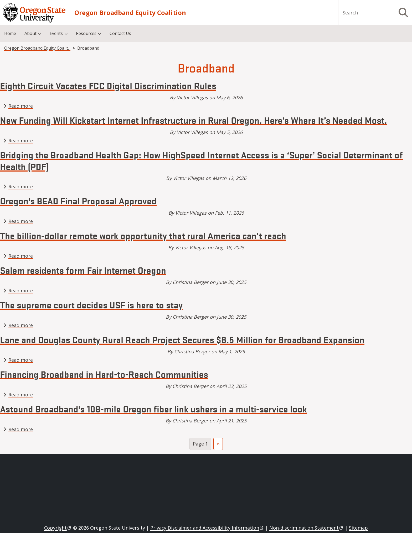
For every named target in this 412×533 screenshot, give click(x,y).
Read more (20, 106)
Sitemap (358, 528)
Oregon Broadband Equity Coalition (130, 13)
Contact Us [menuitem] (120, 33)
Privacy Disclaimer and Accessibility (207, 528)
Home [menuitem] (10, 33)
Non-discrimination (306, 528)
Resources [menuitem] (86, 33)
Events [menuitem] (56, 33)
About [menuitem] (30, 33)
